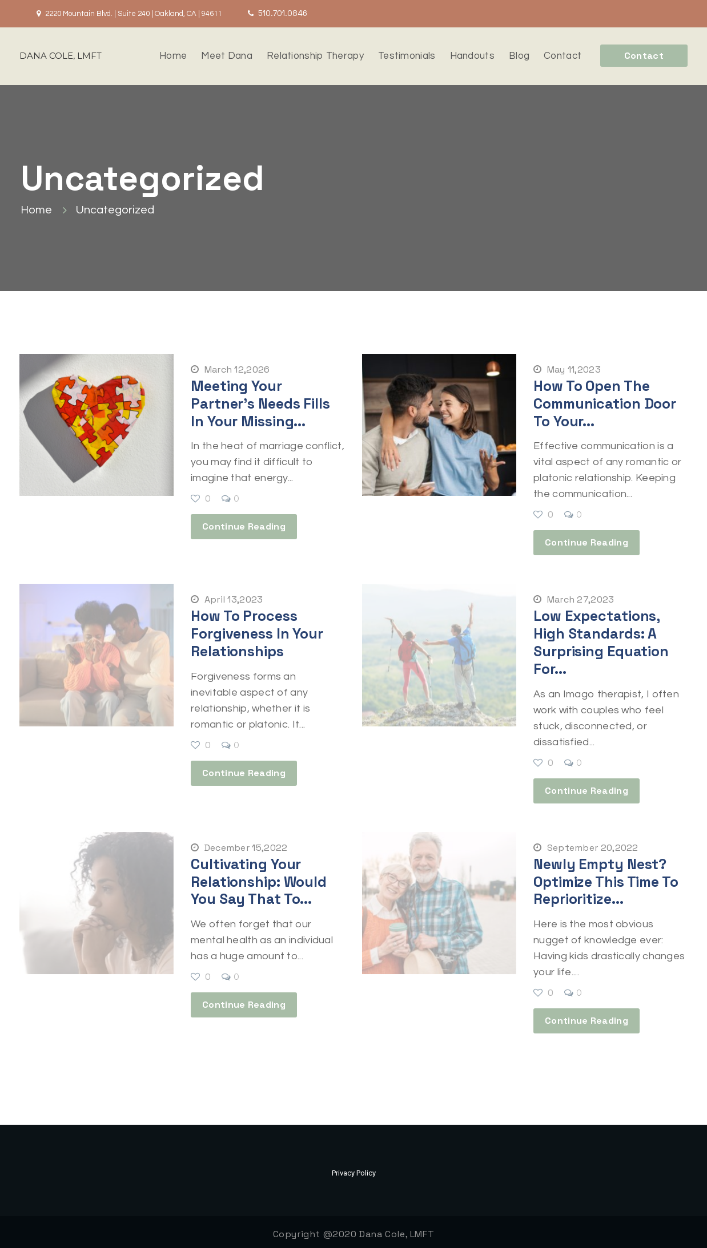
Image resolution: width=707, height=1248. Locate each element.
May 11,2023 (567, 369)
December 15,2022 (239, 844)
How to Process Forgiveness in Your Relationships (257, 631)
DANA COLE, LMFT (60, 55)
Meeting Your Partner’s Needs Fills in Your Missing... (260, 403)
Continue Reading (244, 525)
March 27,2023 (573, 598)
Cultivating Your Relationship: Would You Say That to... (259, 877)
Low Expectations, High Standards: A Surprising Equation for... (601, 640)
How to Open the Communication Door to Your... (604, 403)
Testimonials (407, 56)
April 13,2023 (227, 598)
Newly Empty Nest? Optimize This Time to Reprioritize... (605, 877)
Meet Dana (226, 56)
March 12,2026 (230, 369)
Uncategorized (115, 209)
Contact (562, 56)
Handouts (472, 56)
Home (173, 56)
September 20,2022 (585, 844)
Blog (519, 56)
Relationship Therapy (315, 56)
